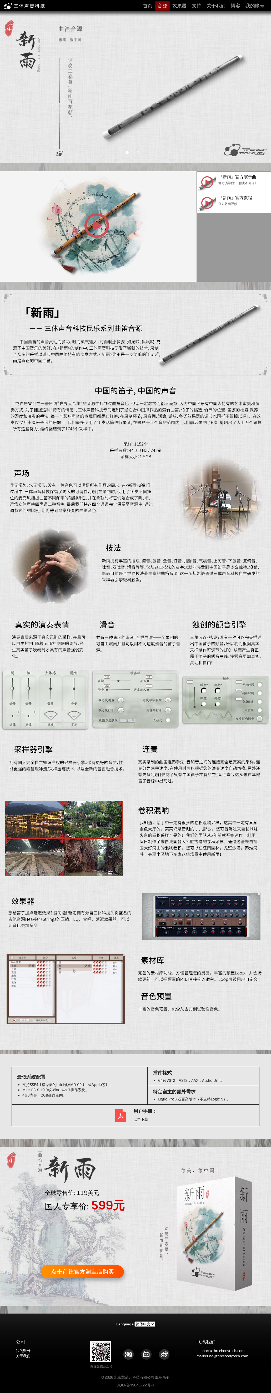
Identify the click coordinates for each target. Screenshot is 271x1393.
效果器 (179, 5)
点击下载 (140, 1119)
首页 (147, 5)
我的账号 (254, 5)
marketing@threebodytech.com (222, 1356)
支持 (196, 5)
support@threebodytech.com (220, 1351)
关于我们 (216, 5)
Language (125, 1324)
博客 (235, 5)
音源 (162, 5)
